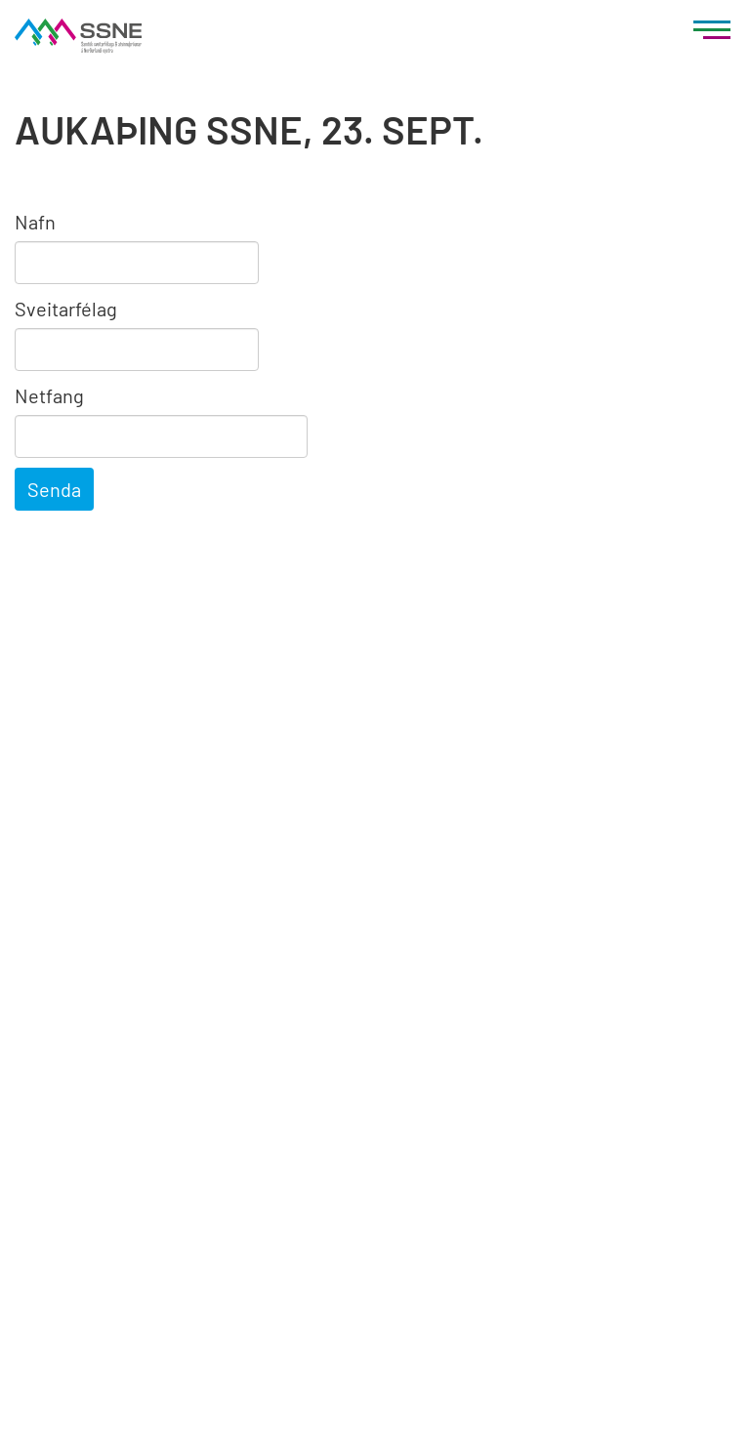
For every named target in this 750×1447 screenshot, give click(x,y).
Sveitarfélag (66, 308)
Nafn (35, 221)
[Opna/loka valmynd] (712, 34)
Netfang (49, 395)
